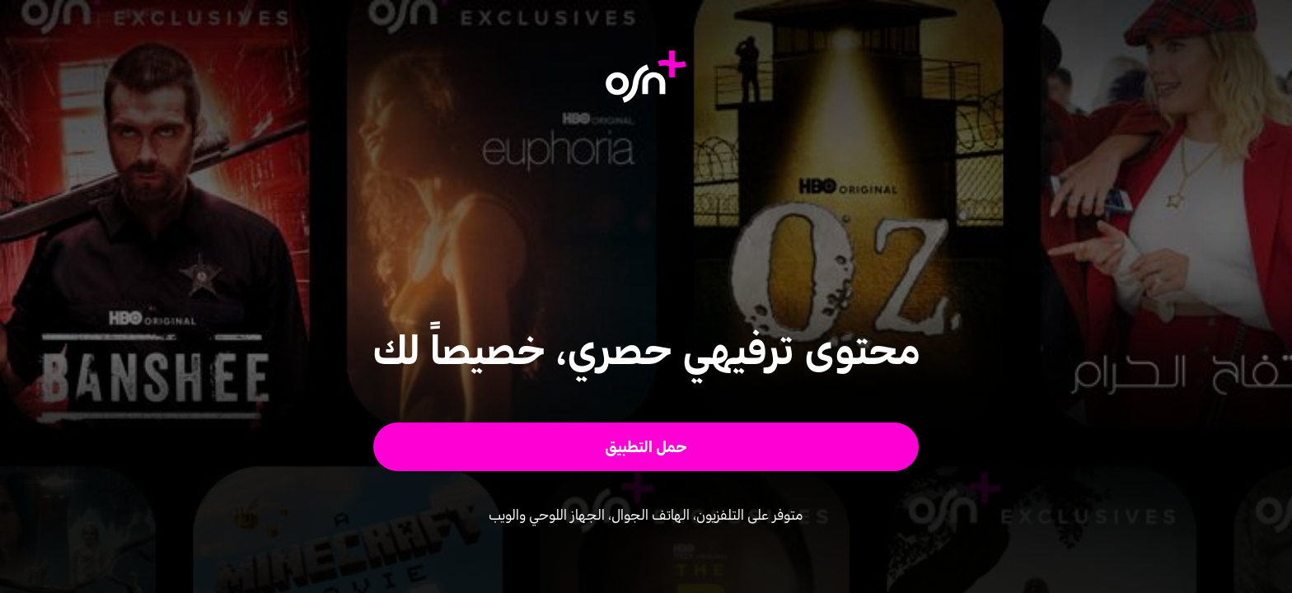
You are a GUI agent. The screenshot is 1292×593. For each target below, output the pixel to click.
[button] (646, 447)
